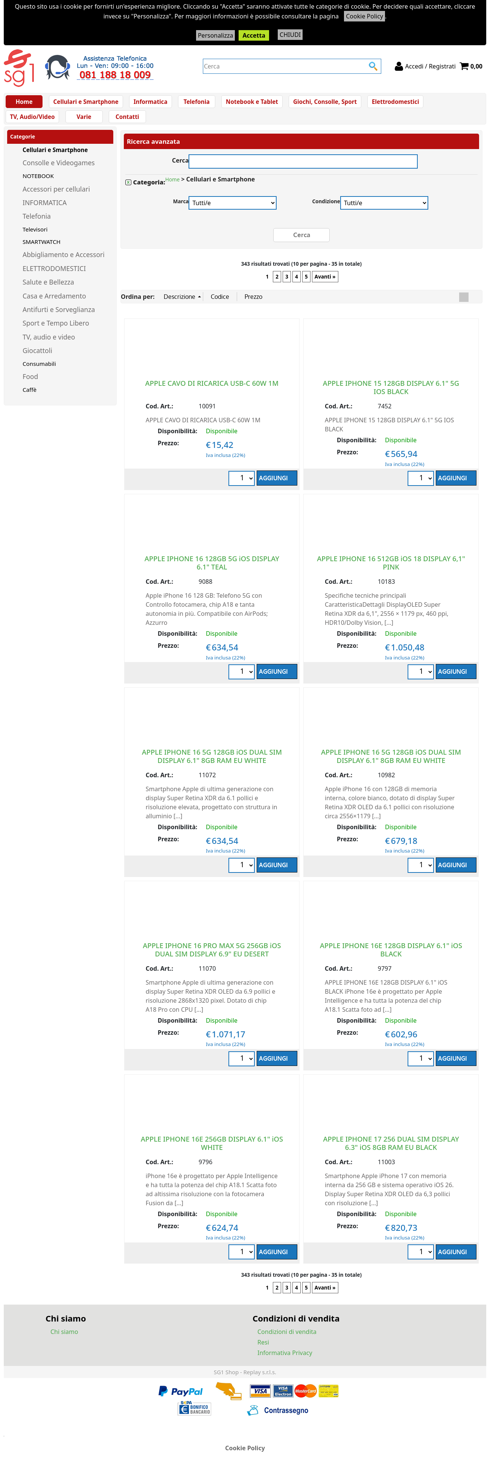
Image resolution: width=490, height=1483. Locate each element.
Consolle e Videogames (59, 170)
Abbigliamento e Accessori (64, 262)
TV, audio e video (49, 344)
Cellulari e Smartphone (85, 103)
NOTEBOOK (38, 183)
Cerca (180, 167)
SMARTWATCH (42, 249)
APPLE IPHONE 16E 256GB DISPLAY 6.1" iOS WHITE (212, 1150)
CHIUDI (290, 34)
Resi (263, 1350)
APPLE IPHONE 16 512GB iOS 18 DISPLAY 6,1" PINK (391, 570)
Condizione (326, 209)
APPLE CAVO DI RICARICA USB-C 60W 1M (211, 390)
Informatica (149, 103)
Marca (181, 209)
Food (30, 384)
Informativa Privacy (284, 1361)
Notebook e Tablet (249, 103)
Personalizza (215, 35)
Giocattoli (37, 358)
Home (24, 103)
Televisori (35, 237)
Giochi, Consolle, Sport (321, 103)
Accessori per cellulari (56, 196)
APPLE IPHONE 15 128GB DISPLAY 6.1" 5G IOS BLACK (391, 394)
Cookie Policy (364, 16)
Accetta (253, 35)
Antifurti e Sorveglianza (59, 317)
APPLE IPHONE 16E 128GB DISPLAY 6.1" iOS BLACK (391, 957)
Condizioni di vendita (287, 1339)
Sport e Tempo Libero (56, 331)
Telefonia (194, 103)
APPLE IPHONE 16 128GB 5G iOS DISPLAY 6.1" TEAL (212, 570)
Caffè (30, 397)
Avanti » (325, 284)
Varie (24, 122)
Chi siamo (64, 1339)
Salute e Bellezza (48, 290)
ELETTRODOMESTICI (54, 276)
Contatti (68, 122)
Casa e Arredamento (54, 303)
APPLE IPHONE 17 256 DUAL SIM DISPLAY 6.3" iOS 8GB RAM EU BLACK (391, 1150)
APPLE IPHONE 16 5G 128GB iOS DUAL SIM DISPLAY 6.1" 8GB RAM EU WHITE (212, 763)
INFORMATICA (45, 210)
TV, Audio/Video (450, 103)
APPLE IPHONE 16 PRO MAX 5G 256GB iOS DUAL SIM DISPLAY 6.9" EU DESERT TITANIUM (212, 961)
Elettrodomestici (390, 103)
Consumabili (39, 371)
